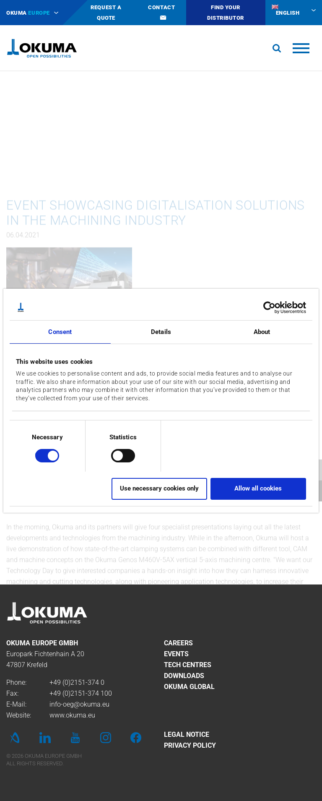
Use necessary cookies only (159, 488)
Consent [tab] (60, 332)
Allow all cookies (258, 488)
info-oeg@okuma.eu (79, 704)
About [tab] (262, 332)
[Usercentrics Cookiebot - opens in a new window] (269, 307)
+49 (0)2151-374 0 (76, 682)
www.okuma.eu (72, 715)
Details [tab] (161, 332)
